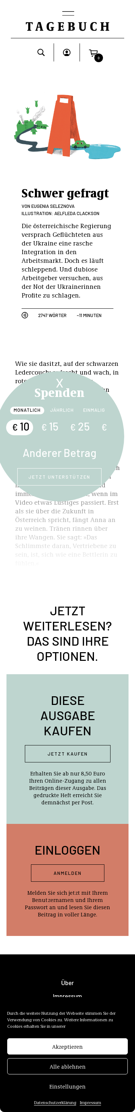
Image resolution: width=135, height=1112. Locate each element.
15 (49, 426)
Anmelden (68, 873)
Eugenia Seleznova (53, 206)
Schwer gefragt (65, 192)
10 (21, 426)
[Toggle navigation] (67, 14)
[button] (93, 52)
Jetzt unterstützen (59, 477)
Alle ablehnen (68, 1067)
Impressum (90, 1103)
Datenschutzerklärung (55, 1103)
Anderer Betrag (59, 452)
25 (80, 426)
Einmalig (94, 410)
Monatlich (27, 410)
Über (67, 983)
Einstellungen (67, 1087)
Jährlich (62, 410)
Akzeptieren (67, 1047)
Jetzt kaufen (68, 754)
